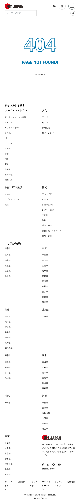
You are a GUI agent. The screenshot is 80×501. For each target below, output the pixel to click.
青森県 (45, 388)
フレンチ (8, 143)
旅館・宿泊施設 (13, 187)
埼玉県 (8, 448)
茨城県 (8, 474)
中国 (7, 248)
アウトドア (47, 194)
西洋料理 (8, 175)
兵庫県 (45, 408)
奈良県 (45, 423)
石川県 (45, 286)
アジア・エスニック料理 (15, 117)
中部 (44, 248)
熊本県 (8, 332)
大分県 (8, 322)
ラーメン (8, 148)
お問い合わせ (33, 484)
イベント (46, 199)
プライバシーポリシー (46, 485)
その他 (8, 133)
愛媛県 (8, 367)
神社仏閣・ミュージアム (52, 231)
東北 (44, 355)
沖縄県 (8, 402)
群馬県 (8, 469)
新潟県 (45, 281)
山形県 (45, 367)
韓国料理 (8, 180)
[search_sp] (72, 13)
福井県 (45, 292)
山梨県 (45, 266)
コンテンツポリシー (58, 485)
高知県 (8, 378)
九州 (7, 309)
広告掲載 (71, 482)
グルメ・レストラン (16, 110)
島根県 (8, 266)
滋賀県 (45, 429)
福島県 (45, 378)
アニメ (45, 117)
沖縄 (7, 395)
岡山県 (8, 260)
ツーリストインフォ (8, 485)
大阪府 (45, 418)
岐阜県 (45, 271)
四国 (7, 355)
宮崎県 (8, 327)
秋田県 (45, 383)
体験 (44, 220)
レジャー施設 (48, 210)
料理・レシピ (48, 133)
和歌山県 (46, 413)
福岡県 (8, 337)
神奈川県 (8, 464)
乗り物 (45, 215)
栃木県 (8, 459)
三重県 (45, 255)
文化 (44, 110)
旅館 (7, 205)
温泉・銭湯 (47, 225)
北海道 (46, 309)
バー (7, 138)
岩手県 (45, 373)
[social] (43, 464)
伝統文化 (46, 128)
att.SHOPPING (48, 469)
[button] (54, 6)
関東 (7, 436)
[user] (62, 6)
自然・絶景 (47, 236)
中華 (7, 154)
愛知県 (45, 276)
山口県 (8, 255)
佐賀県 (8, 316)
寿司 (7, 164)
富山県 (45, 260)
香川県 (8, 373)
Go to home (40, 74)
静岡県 (45, 302)
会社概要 (21, 482)
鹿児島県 (8, 348)
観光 (44, 187)
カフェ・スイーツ (12, 128)
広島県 (8, 271)
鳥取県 (8, 276)
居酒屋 (8, 169)
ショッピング (48, 205)
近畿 (44, 395)
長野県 (45, 297)
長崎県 (8, 343)
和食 (7, 159)
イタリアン (9, 122)
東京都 (8, 453)
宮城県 (45, 362)
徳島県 (8, 362)
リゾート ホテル (12, 199)
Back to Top (40, 498)
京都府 (45, 402)
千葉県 (8, 443)
